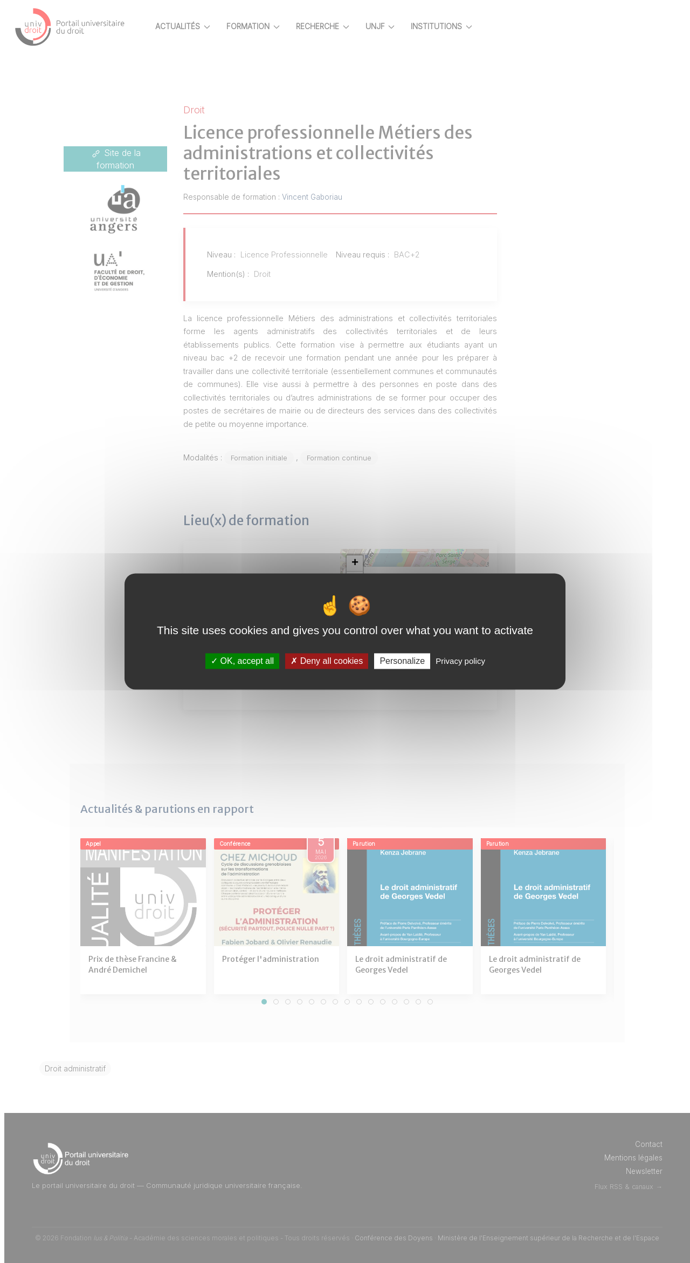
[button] (372, 563)
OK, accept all (242, 661)
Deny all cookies (327, 661)
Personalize (402, 661)
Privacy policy (460, 661)
